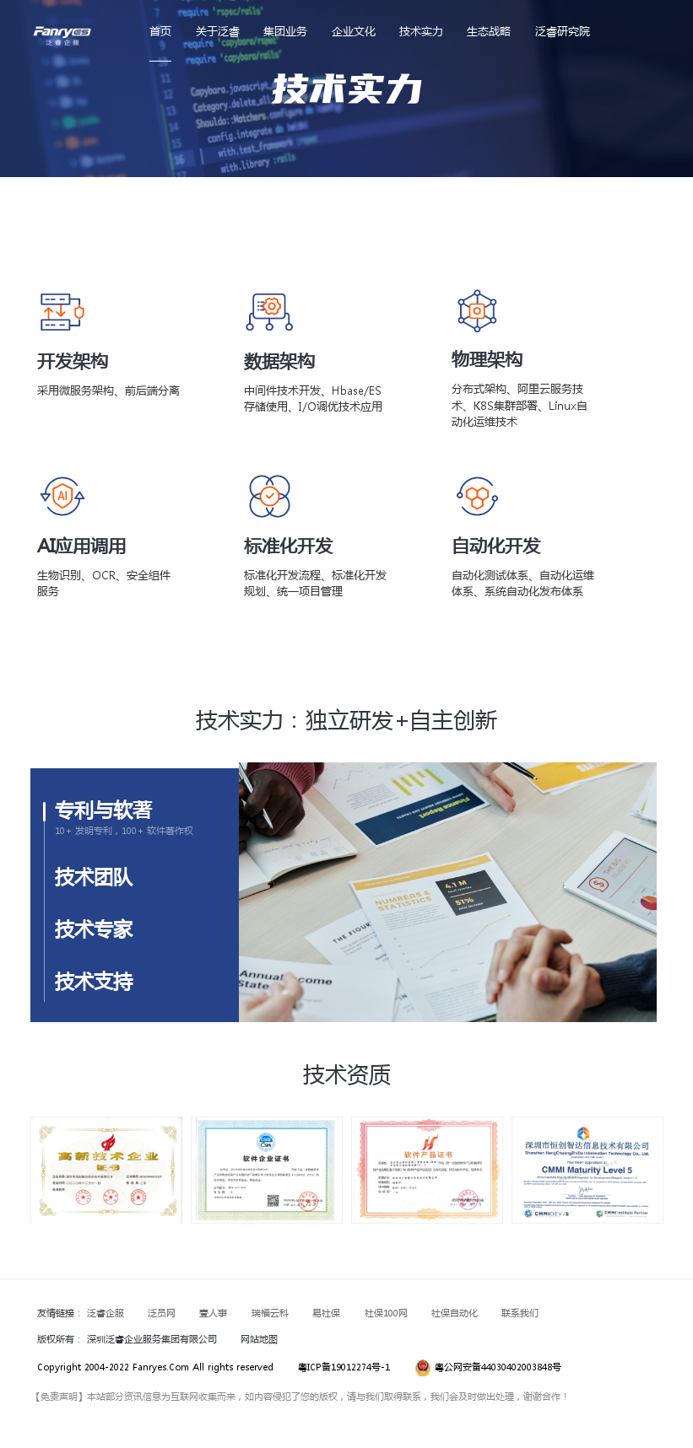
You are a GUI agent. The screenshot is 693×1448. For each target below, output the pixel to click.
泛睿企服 (105, 1313)
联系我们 (520, 1313)
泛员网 (162, 1313)
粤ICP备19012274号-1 (344, 1367)
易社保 (326, 1313)
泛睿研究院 (562, 31)
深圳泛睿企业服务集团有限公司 (152, 1339)
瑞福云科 (270, 1313)
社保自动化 (454, 1313)
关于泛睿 (218, 31)
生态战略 (489, 31)
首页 (160, 31)
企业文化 (354, 31)
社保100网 (386, 1313)
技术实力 (421, 31)
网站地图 (259, 1339)
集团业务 (285, 31)
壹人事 (213, 1313)
